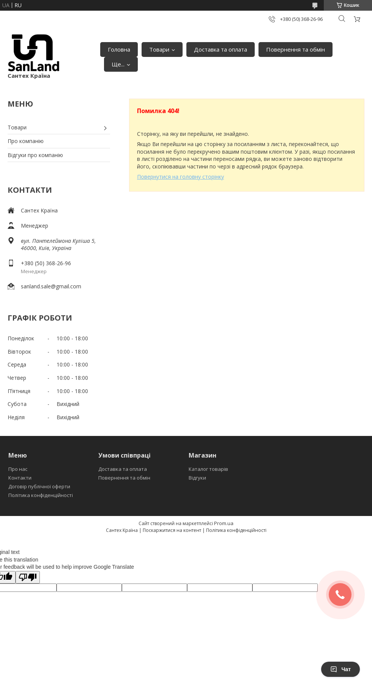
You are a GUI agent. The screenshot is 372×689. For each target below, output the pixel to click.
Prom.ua (223, 523)
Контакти (20, 477)
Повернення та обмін (295, 49)
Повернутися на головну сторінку (180, 176)
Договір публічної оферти (39, 486)
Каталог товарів (208, 469)
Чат (340, 669)
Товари (159, 49)
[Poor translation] (28, 577)
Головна (119, 49)
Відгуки (197, 477)
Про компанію (26, 141)
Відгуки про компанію (35, 155)
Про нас (17, 469)
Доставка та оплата (220, 49)
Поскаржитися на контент (172, 530)
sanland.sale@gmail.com (51, 286)
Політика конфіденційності (40, 495)
